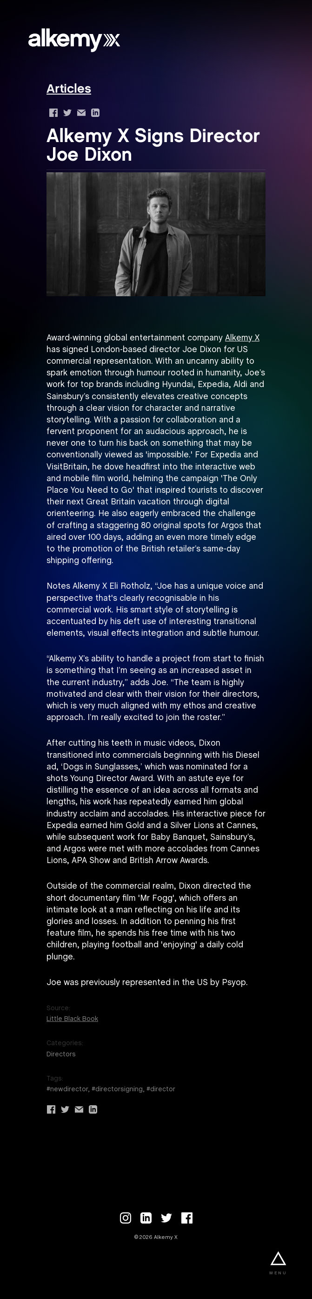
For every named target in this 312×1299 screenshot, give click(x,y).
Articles (68, 90)
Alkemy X (242, 338)
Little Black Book (72, 1019)
